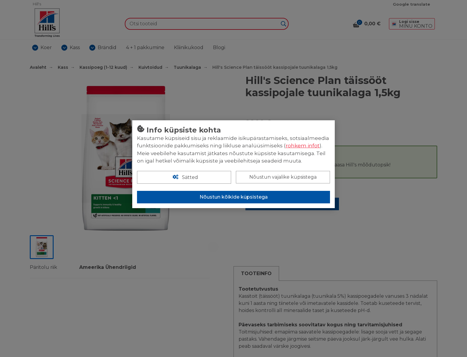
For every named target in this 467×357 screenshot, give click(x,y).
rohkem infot (303, 146)
